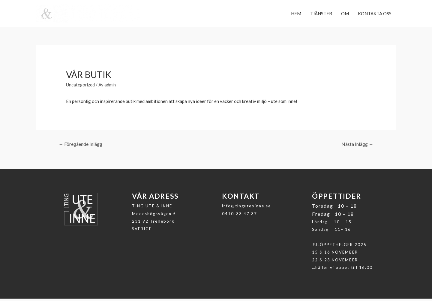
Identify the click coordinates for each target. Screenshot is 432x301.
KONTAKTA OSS (375, 14)
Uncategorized (80, 86)
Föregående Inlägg (81, 146)
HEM (296, 14)
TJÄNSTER (321, 14)
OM (345, 14)
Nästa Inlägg (357, 146)
